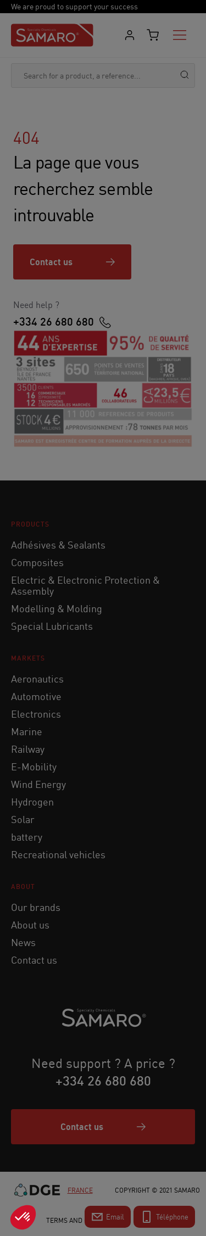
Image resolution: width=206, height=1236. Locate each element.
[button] (23, 1217)
